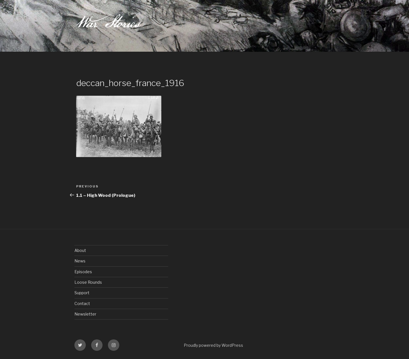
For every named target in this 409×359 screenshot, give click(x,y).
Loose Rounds (88, 282)
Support (81, 292)
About (80, 250)
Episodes (83, 271)
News (79, 260)
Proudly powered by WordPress (213, 345)
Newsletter (85, 314)
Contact (82, 303)
